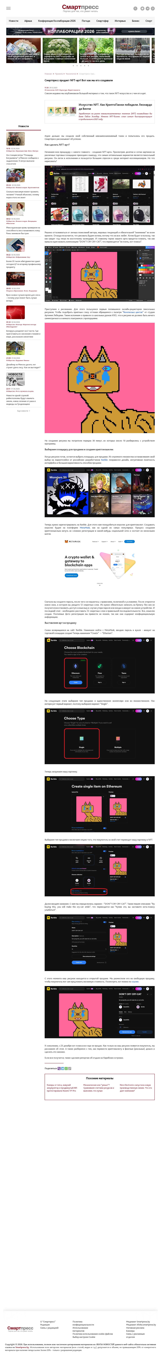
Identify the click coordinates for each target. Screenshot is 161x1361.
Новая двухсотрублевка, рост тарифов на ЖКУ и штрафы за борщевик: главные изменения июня (59, 57)
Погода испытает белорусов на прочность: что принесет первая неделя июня (133, 56)
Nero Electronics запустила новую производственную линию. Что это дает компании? (136, 1088)
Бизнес (135, 20)
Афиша (28, 20)
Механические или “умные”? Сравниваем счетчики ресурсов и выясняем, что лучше (98, 1088)
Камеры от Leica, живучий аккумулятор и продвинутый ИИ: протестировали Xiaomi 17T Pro (62, 1088)
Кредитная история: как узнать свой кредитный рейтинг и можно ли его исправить (23, 56)
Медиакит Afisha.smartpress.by (141, 1324)
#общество (10, 151)
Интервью (120, 20)
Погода (86, 20)
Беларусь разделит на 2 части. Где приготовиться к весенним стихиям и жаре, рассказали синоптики (23, 334)
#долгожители (33, 187)
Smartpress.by (22, 1347)
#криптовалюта (74, 90)
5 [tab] (89, 65)
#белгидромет (11, 327)
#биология (10, 223)
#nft (57, 90)
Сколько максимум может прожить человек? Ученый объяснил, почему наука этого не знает (22, 194)
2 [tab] (78, 65)
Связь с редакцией (49, 1327)
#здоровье (33, 291)
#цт (28, 257)
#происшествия (21, 151)
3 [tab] (81, 65)
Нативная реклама (135, 1327)
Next (153, 49)
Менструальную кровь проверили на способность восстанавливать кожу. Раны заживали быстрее (23, 230)
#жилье (26, 360)
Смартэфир (102, 20)
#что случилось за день (25, 391)
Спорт (149, 20)
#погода (19, 324)
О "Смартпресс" (47, 1321)
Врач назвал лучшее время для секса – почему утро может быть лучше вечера (23, 298)
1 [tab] (74, 65)
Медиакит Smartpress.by (138, 1321)
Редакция (45, 1324)
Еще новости (22, 411)
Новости (13, 20)
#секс (26, 291)
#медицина (32, 221)
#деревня (19, 360)
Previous (8, 49)
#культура (63, 90)
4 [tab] (85, 65)
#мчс (30, 151)
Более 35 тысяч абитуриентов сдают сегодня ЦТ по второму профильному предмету (23, 264)
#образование (21, 257)
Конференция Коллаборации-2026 (57, 20)
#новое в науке (21, 187)
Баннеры (130, 1330)
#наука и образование (14, 291)
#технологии (50, 90)
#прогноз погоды (29, 324)
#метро (35, 151)
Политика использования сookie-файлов (93, 1333)
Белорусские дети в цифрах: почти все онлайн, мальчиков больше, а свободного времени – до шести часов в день (96, 57)
